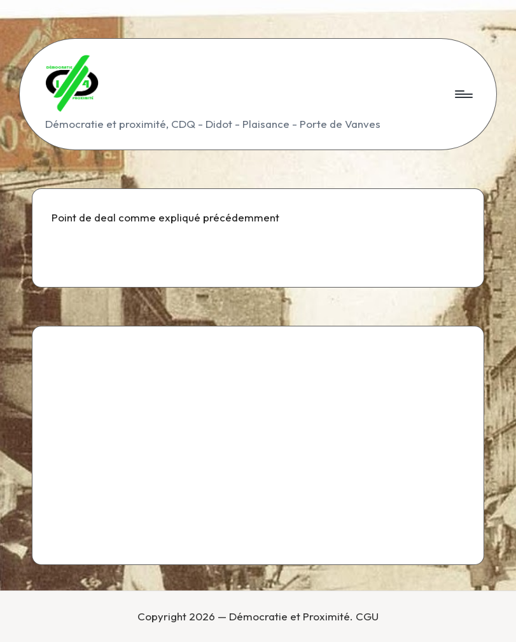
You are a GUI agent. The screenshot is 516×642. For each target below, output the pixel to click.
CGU (367, 616)
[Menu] (463, 94)
